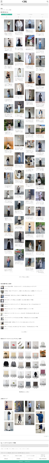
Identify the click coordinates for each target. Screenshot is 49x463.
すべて (42, 14)
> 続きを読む (11, 36)
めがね (28, 448)
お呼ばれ (13, 448)
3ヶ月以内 (30, 14)
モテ (10, 448)
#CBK (24, 461)
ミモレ (20, 448)
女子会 (2, 448)
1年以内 (18, 14)
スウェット (24, 448)
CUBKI (24, 1)
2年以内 (6, 14)
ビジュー (17, 448)
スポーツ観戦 (6, 448)
